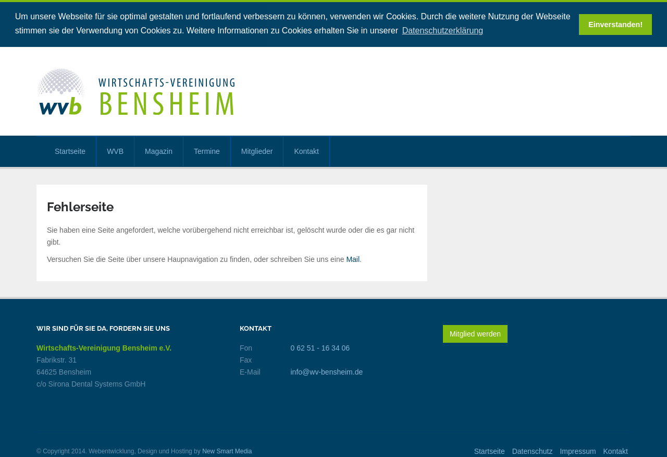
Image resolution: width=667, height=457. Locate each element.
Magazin (158, 150)
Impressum (578, 450)
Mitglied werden (475, 333)
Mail (353, 258)
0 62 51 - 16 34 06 (320, 347)
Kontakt (306, 150)
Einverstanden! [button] (615, 24)
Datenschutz (532, 450)
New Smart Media (227, 450)
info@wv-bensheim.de (327, 371)
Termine (207, 150)
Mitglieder (257, 150)
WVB (115, 150)
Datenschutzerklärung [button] (443, 30)
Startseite (70, 150)
